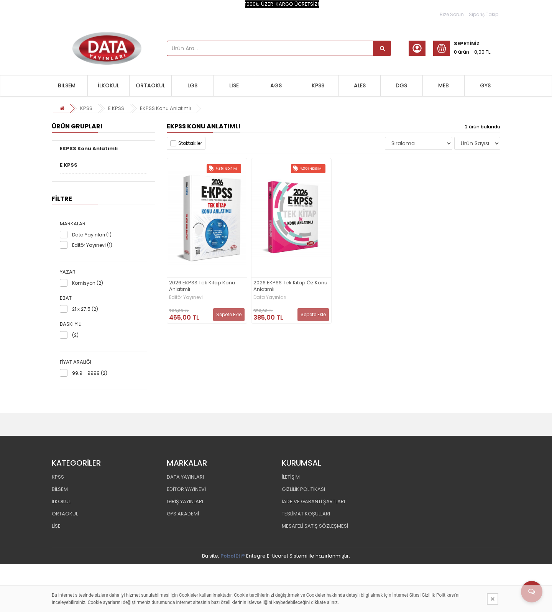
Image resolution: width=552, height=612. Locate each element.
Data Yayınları (269, 297)
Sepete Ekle (229, 314)
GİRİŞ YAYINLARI (185, 501)
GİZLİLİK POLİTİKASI (303, 489)
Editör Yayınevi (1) (92, 245)
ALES (360, 85)
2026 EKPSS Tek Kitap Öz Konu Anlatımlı (290, 286)
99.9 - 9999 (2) (89, 373)
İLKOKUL (108, 85)
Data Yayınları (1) (92, 234)
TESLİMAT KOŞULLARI (306, 513)
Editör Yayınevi (186, 297)
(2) (75, 335)
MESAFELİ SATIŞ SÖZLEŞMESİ (315, 526)
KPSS (318, 85)
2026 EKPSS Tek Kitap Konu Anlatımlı (202, 286)
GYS (485, 85)
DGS (401, 85)
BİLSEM (67, 85)
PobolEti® (232, 555)
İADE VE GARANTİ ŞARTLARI (313, 501)
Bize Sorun (452, 14)
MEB (443, 85)
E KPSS (116, 108)
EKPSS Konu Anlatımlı (165, 108)
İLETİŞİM (291, 477)
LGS (192, 85)
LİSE (234, 85)
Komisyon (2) (87, 283)
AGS (276, 85)
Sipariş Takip (483, 14)
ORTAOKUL (150, 85)
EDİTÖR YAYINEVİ (186, 489)
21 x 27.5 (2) (85, 309)
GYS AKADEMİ (183, 513)
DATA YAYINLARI (185, 477)
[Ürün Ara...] (382, 48)
